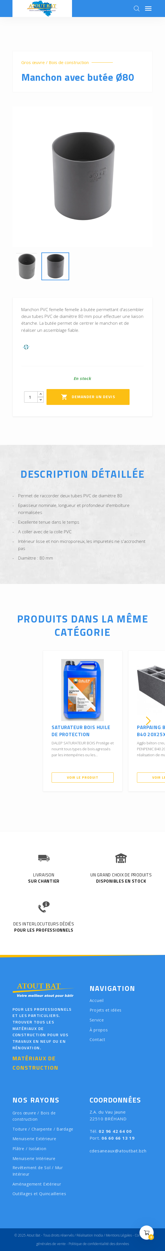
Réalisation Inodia (90, 1235)
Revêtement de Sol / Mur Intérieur (37, 1171)
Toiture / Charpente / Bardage (42, 1129)
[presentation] (16, 721)
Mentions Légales (119, 1235)
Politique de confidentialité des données (99, 1243)
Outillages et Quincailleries (39, 1193)
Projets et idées (106, 1010)
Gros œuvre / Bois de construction (55, 62)
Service (97, 1020)
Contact (97, 1039)
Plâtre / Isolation (29, 1148)
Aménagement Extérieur (36, 1184)
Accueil (97, 1000)
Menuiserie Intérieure (34, 1158)
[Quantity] (31, 397)
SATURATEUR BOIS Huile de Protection (81, 731)
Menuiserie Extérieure (34, 1138)
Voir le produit (83, 777)
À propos (99, 1030)
